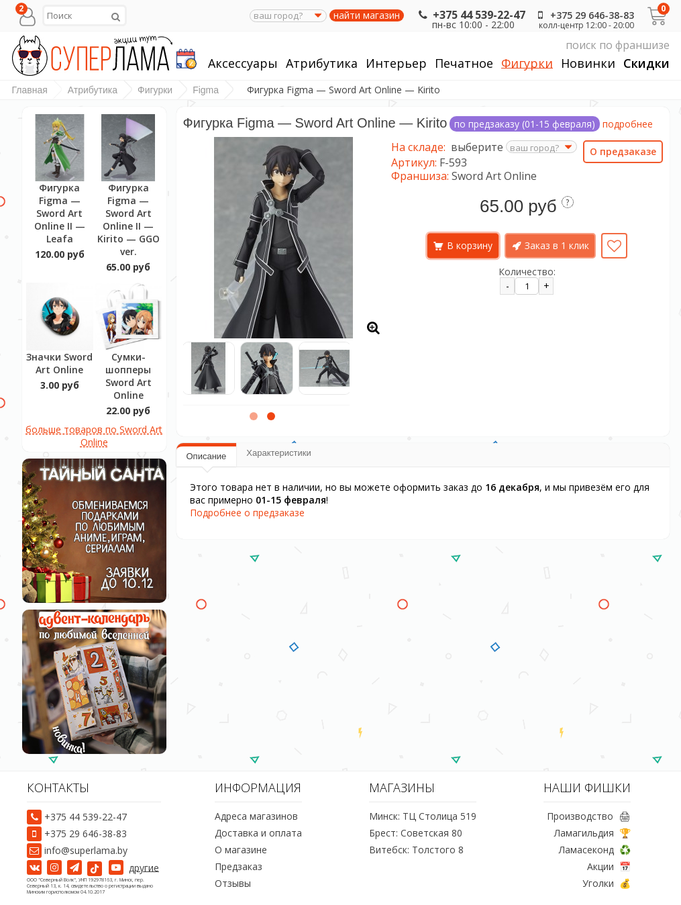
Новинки (588, 63)
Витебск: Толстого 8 (416, 849)
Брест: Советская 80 (415, 832)
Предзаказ (238, 866)
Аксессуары (243, 63)
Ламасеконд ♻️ (595, 849)
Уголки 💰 (606, 883)
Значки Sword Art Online (59, 363)
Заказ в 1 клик (557, 245)
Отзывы (233, 883)
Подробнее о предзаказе (247, 512)
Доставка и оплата (258, 832)
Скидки (646, 63)
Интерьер (396, 63)
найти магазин (366, 15)
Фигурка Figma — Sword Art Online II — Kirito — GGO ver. (128, 219)
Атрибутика (322, 63)
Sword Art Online (494, 176)
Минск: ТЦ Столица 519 (422, 816)
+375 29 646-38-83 (583, 15)
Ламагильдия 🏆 (592, 832)
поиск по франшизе (543, 45)
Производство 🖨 (589, 816)
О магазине (241, 849)
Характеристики (278, 453)
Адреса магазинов (256, 816)
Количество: (527, 271)
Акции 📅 (609, 866)
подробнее (628, 123)
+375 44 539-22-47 (470, 14)
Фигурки (527, 63)
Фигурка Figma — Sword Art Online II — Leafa (59, 213)
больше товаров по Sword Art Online (93, 435)
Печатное (464, 63)
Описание (207, 456)
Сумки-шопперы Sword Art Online (128, 375)
